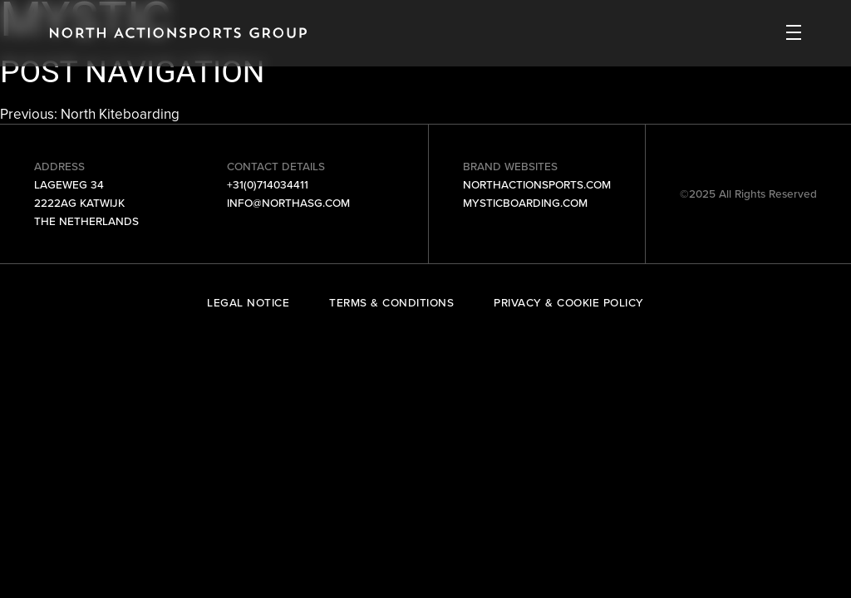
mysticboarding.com (525, 202)
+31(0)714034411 (267, 184)
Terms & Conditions (391, 303)
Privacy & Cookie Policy (569, 303)
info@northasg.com (288, 202)
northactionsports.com (537, 184)
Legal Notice (248, 303)
